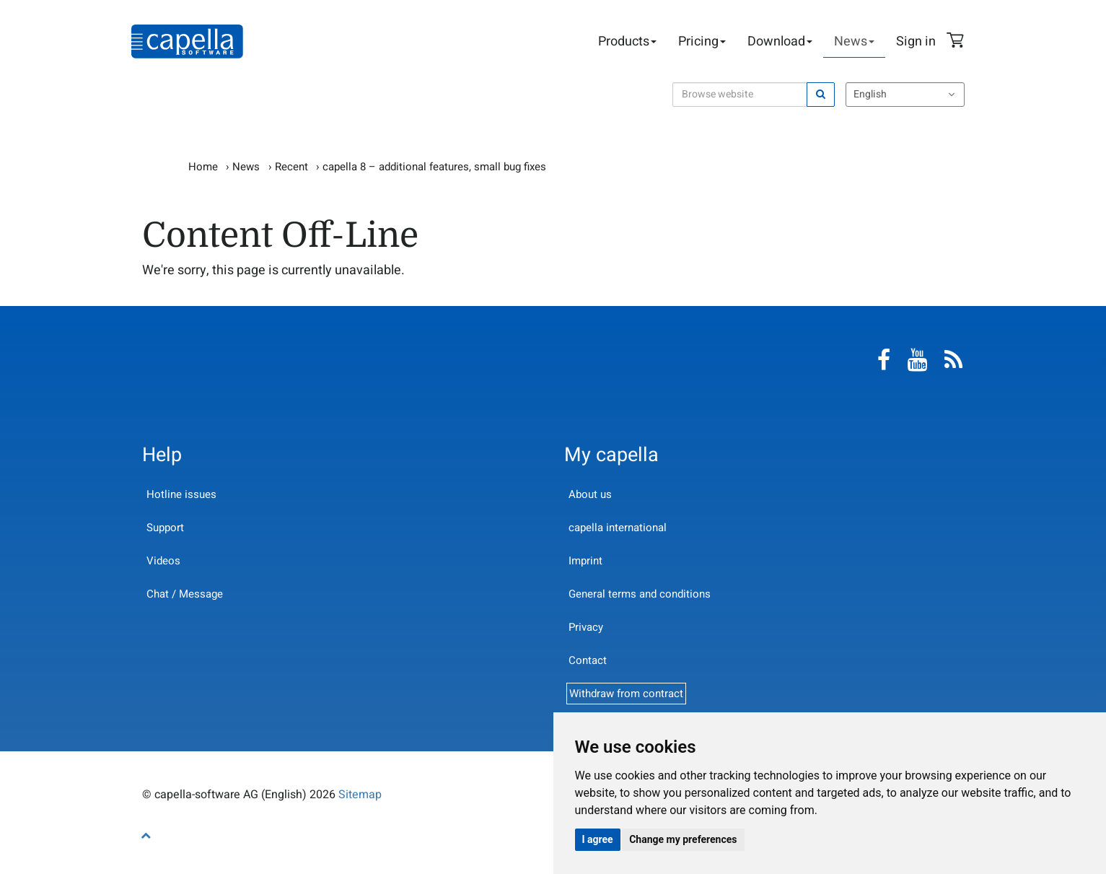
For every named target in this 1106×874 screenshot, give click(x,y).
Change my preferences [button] (683, 839)
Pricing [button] (702, 41)
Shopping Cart (957, 41)
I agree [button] (597, 839)
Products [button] (627, 41)
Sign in (916, 41)
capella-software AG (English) (187, 41)
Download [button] (779, 41)
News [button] (854, 41)
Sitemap (360, 794)
